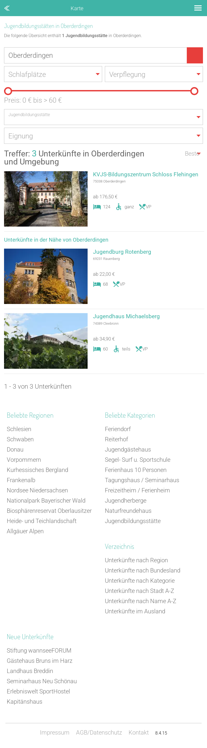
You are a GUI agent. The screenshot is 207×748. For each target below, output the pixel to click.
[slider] (8, 91)
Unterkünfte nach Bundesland (142, 571)
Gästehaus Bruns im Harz (40, 661)
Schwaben (20, 439)
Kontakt (139, 733)
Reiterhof (116, 439)
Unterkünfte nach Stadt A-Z (139, 591)
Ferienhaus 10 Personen (136, 470)
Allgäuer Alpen (25, 531)
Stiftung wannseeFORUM (39, 651)
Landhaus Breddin (30, 671)
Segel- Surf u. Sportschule (137, 460)
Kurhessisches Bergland (37, 470)
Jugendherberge (125, 501)
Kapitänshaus (24, 702)
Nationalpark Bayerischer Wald (46, 501)
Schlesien (19, 429)
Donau (15, 450)
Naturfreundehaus (128, 511)
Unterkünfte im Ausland (135, 612)
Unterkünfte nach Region (136, 560)
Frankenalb (21, 480)
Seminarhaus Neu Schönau (42, 681)
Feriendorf (118, 429)
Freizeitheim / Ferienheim (137, 491)
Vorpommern (24, 460)
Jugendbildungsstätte (133, 521)
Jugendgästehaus (128, 450)
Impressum (55, 733)
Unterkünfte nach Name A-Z (140, 601)
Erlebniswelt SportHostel (38, 692)
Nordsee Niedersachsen (37, 491)
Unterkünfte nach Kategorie (140, 581)
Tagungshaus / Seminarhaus (142, 480)
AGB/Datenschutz (99, 733)
